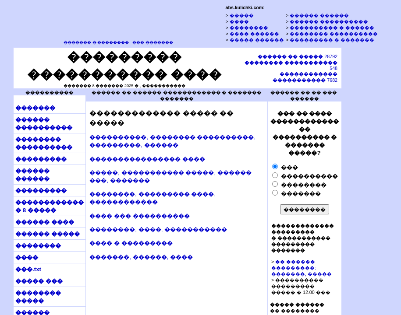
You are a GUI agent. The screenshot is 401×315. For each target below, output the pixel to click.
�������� (249, 27)
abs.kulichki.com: (244, 7)
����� (242, 15)
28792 (297, 56)
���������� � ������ (332, 27)
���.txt (28, 269)
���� (239, 21)
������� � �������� (96, 42)
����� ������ (257, 39)
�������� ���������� (334, 33)
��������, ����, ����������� (158, 229)
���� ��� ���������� (139, 216)
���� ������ (254, 33)
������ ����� (47, 234)
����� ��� (39, 281)
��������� (41, 159)
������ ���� (44, 222)
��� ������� (152, 42)
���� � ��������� (130, 243)
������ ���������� (329, 21)
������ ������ (319, 15)
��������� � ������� (332, 39)
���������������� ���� (147, 159)
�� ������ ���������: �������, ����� (301, 267)
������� (35, 108)
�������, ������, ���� (141, 257)
